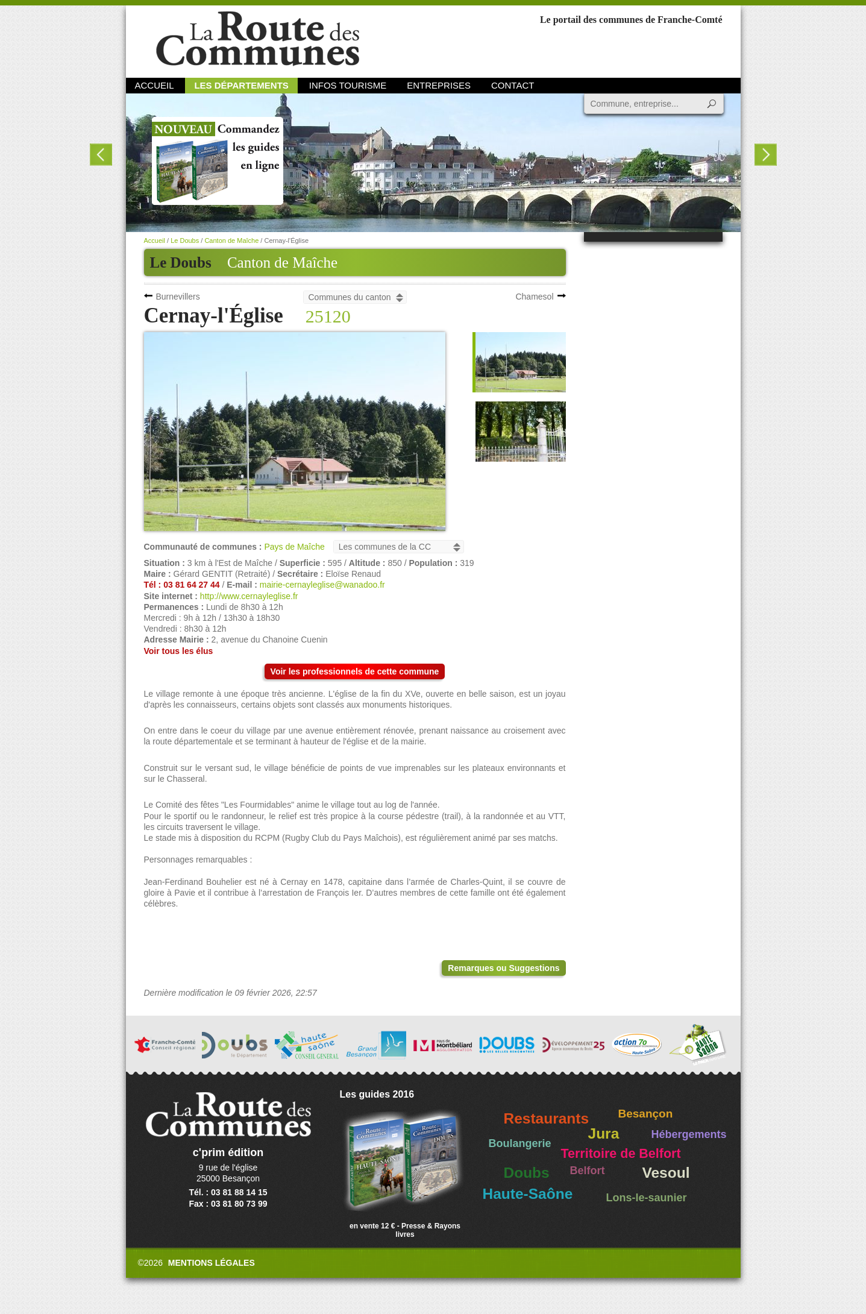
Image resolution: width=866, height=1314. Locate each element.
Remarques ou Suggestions (503, 968)
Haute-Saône (528, 1194)
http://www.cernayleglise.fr (249, 596)
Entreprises (439, 85)
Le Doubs (185, 240)
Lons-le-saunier (646, 1198)
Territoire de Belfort (621, 1153)
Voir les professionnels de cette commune (355, 671)
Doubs (527, 1173)
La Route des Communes (257, 38)
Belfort (587, 1171)
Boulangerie (520, 1143)
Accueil (154, 85)
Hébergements (689, 1134)
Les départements (241, 85)
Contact (512, 85)
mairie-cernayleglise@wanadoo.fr (322, 584)
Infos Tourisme (348, 85)
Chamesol (534, 296)
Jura (604, 1133)
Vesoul (666, 1173)
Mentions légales (211, 1263)
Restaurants (546, 1118)
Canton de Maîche (282, 262)
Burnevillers (178, 296)
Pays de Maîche (294, 547)
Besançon (645, 1113)
